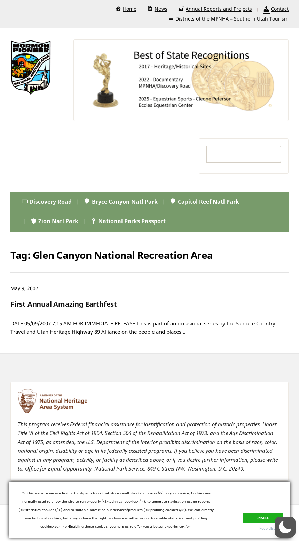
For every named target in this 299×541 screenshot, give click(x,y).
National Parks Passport (128, 221)
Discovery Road (47, 201)
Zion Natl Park (54, 221)
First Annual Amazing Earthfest (63, 304)
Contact (276, 9)
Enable (263, 516)
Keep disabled (271, 528)
